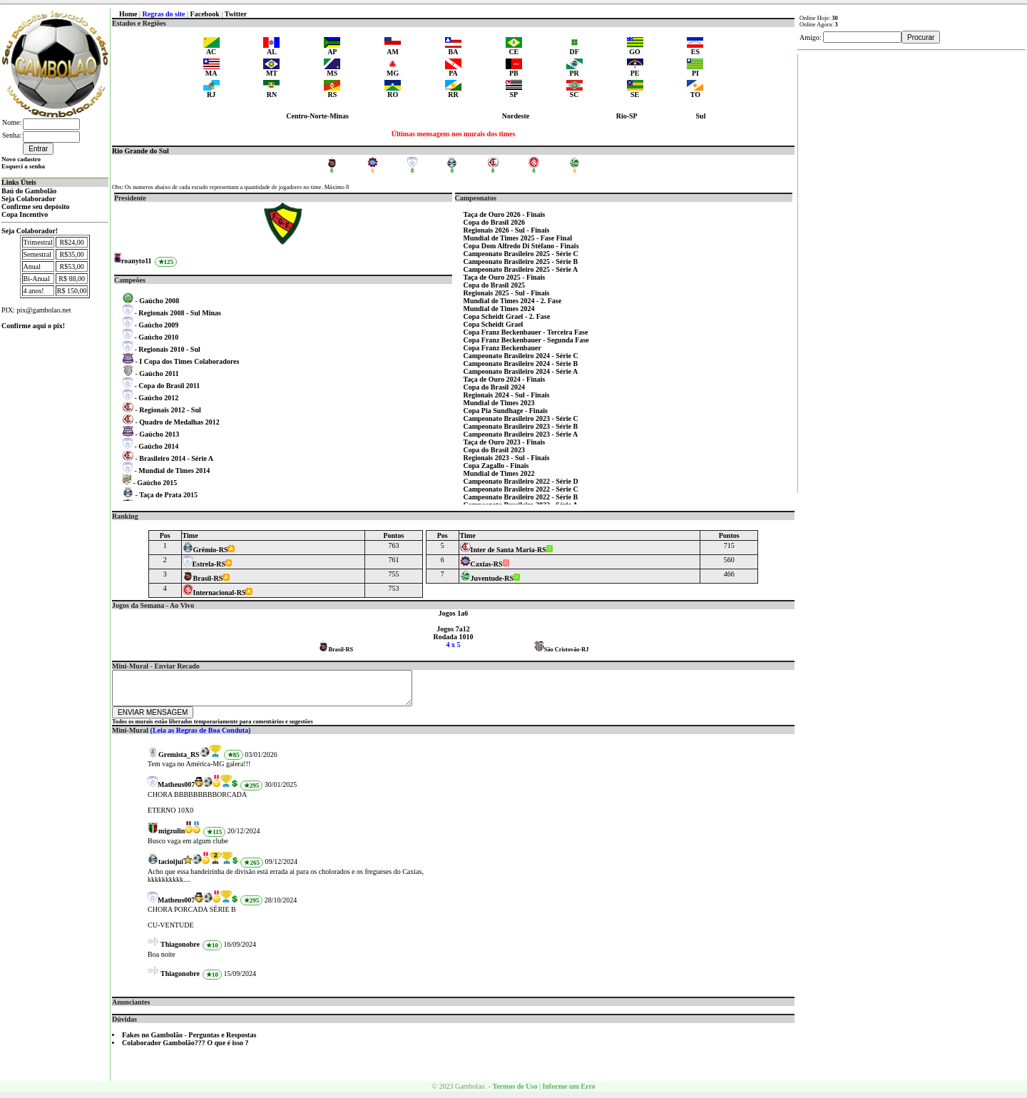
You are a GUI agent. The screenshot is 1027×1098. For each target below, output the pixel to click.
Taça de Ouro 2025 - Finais (505, 277)
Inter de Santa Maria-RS (503, 550)
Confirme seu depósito (35, 206)
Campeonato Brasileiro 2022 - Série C (521, 489)
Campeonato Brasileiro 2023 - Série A (521, 434)
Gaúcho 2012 (158, 398)
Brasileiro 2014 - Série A (176, 458)
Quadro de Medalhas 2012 (179, 422)
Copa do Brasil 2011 (169, 386)
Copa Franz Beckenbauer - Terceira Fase (526, 332)
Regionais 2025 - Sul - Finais (507, 293)
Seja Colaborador (28, 199)
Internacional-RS (214, 592)
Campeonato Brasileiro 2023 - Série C (521, 418)
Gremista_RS (179, 761)
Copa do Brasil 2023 (494, 450)
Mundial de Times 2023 (499, 403)
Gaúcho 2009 (158, 325)
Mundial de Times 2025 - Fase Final (518, 238)
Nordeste (515, 116)
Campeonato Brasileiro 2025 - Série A (521, 269)
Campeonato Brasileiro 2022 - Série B (521, 497)
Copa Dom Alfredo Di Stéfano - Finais (521, 246)
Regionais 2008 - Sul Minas (179, 313)
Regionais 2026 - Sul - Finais (507, 230)
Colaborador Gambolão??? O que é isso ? (185, 1049)
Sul (701, 116)
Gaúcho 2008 (159, 301)
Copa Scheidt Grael (493, 324)
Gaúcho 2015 (157, 483)
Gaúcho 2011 (158, 373)
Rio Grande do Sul (140, 151)
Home (128, 14)
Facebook (205, 14)
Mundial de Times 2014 (174, 470)
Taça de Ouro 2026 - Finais (505, 214)
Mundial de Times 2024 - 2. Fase (513, 301)
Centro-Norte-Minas (317, 116)
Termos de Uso (514, 1093)
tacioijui (170, 868)
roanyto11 (136, 261)
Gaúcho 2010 (158, 337)
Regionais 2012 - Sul (169, 410)
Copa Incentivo (24, 214)
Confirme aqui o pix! (33, 326)
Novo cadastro (21, 159)
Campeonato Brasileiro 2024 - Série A (521, 371)
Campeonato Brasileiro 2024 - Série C (521, 356)
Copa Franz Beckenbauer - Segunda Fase (526, 340)
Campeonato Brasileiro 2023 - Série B (521, 426)
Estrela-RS (204, 564)
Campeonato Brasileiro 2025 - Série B (521, 261)
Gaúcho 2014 (158, 446)
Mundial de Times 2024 (499, 308)
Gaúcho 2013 (159, 434)
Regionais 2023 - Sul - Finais (507, 458)
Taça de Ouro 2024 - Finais (505, 379)
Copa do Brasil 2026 (494, 222)
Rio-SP (627, 116)
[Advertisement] (912, 268)
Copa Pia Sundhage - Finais (506, 411)
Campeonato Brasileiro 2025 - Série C (521, 254)
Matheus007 (176, 791)
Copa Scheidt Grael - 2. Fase (507, 316)
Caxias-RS (481, 564)
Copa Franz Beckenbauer (502, 348)
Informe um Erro (568, 1093)
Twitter (236, 14)
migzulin (171, 837)
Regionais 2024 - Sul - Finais (507, 395)
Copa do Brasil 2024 (494, 387)
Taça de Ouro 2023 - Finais (505, 442)
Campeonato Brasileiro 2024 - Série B (521, 363)
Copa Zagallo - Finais (496, 465)
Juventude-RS (487, 578)
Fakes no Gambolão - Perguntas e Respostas (189, 1041)
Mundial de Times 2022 (499, 473)
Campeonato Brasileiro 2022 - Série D (521, 481)
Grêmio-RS (205, 550)
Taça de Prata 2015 (168, 495)
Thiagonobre (180, 951)
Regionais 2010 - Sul (169, 349)
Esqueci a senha (23, 166)
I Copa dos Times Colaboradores (189, 361)
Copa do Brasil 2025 (494, 285)
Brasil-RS (203, 578)
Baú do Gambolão (28, 191)
